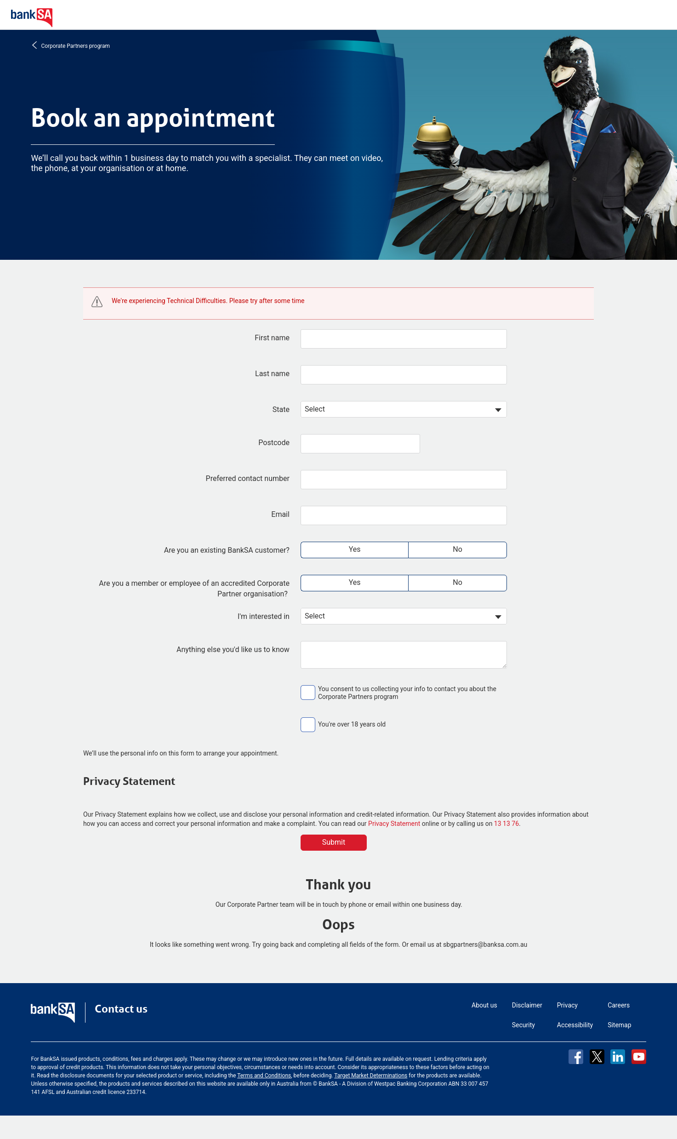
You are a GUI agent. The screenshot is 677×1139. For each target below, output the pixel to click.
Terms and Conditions (264, 1075)
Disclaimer (527, 1005)
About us (484, 1005)
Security (523, 1025)
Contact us (121, 1008)
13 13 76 (506, 823)
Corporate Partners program (74, 45)
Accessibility (575, 1025)
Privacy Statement (394, 823)
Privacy (567, 1005)
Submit (333, 842)
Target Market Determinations (370, 1075)
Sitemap (619, 1025)
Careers (619, 1005)
